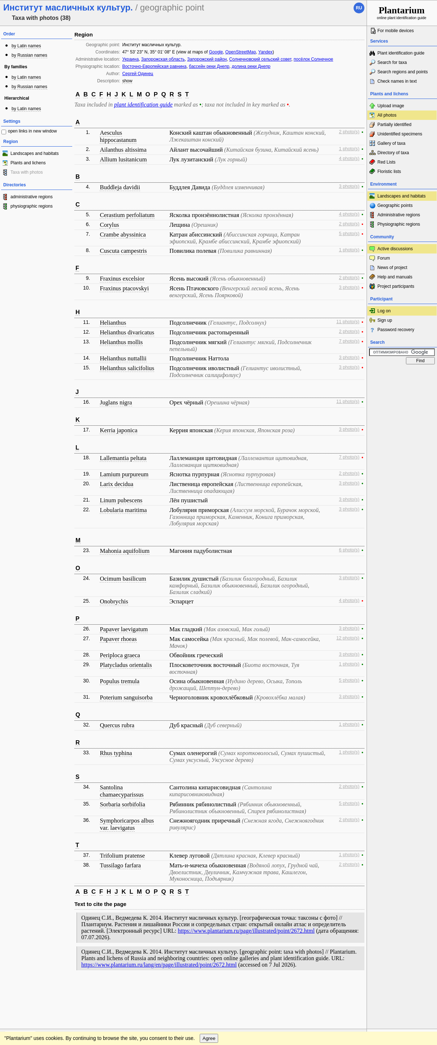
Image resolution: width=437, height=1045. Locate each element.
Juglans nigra (116, 402)
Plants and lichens (28, 162)
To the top (353, 989)
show (127, 80)
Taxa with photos (26, 172)
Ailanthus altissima (123, 149)
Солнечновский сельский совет (260, 59)
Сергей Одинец (137, 73)
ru (359, 7)
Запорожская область (163, 59)
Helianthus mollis (121, 342)
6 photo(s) (349, 549)
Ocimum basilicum (123, 578)
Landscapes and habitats (34, 153)
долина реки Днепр (251, 66)
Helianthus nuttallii (123, 358)
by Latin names (26, 45)
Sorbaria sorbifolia (122, 804)
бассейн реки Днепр (209, 66)
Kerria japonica (118, 430)
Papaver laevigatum (124, 629)
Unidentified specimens (399, 133)
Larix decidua (116, 484)
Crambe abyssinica (123, 234)
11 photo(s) (347, 321)
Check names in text (397, 81)
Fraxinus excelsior (122, 278)
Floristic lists (389, 171)
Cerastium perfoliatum (127, 215)
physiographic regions (31, 206)
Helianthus (113, 322)
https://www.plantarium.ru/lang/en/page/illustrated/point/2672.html (159, 965)
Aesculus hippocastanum (118, 136)
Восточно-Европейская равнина (154, 66)
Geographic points (394, 205)
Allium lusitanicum (123, 159)
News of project (392, 267)
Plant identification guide (400, 53)
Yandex (265, 52)
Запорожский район (207, 59)
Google (216, 52)
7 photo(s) (349, 341)
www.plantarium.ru (402, 989)
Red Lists (386, 162)
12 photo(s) (347, 638)
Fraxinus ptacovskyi (124, 288)
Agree (209, 1003)
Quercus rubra (117, 725)
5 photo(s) (349, 233)
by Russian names (29, 55)
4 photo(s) (349, 158)
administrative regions (31, 196)
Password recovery (395, 329)
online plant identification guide (402, 12)
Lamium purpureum (124, 474)
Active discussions (395, 248)
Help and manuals (394, 276)
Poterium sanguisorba (126, 697)
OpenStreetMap (240, 52)
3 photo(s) (349, 186)
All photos (387, 115)
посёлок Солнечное (313, 59)
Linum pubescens (121, 500)
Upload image (390, 105)
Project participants (395, 286)
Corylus (109, 224)
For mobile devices (395, 30)
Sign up (384, 320)
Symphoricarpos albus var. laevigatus (127, 824)
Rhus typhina (116, 753)
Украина (130, 59)
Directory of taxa (393, 152)
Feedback (49, 989)
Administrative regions (398, 214)
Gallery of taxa (391, 143)
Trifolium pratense (122, 855)
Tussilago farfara (120, 865)
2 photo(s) (349, 131)
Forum (383, 258)
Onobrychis (114, 601)
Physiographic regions (398, 224)
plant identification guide (143, 104)
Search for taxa (392, 62)
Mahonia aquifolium (125, 550)
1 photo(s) (349, 148)
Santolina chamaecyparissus (121, 791)
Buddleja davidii (120, 187)
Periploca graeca (120, 655)
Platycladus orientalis (126, 665)
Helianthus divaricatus (127, 332)
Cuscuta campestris (123, 250)
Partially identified (394, 124)
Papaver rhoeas (118, 639)
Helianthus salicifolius (127, 368)
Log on (384, 310)
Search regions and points (402, 71)
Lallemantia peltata (123, 458)
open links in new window (32, 131)
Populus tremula (119, 681)
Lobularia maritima (123, 510)
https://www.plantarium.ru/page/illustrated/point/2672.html (246, 931)
